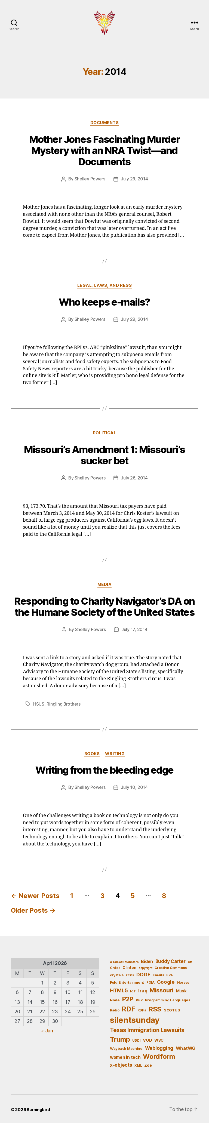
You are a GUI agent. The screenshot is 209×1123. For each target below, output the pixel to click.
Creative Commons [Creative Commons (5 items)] (171, 966)
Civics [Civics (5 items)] (115, 966)
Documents (104, 122)
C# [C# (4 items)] (190, 960)
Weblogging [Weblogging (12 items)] (159, 1046)
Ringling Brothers (64, 703)
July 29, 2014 (134, 178)
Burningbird (38, 1107)
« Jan (47, 1029)
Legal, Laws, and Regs (104, 285)
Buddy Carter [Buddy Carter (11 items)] (170, 959)
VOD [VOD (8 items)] (147, 1038)
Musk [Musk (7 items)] (181, 989)
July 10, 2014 (134, 786)
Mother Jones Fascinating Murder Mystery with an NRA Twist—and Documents (104, 150)
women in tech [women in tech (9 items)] (125, 1055)
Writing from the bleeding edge (104, 769)
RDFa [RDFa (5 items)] (141, 1009)
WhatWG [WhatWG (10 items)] (185, 1046)
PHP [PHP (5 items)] (139, 999)
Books (92, 752)
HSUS (38, 703)
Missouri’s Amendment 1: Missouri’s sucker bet (104, 454)
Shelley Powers (90, 178)
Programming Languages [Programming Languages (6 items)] (167, 998)
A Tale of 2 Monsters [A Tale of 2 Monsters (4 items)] (124, 960)
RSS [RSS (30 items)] (155, 1007)
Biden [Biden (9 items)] (147, 959)
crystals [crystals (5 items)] (117, 973)
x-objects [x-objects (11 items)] (121, 1063)
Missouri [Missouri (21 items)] (162, 988)
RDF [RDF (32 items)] (128, 1007)
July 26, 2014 (134, 477)
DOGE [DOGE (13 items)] (143, 973)
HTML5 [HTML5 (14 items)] (119, 989)
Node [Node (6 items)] (115, 998)
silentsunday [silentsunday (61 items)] (134, 1018)
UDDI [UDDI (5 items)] (136, 1039)
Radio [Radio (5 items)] (114, 1009)
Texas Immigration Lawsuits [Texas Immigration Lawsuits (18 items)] (147, 1028)
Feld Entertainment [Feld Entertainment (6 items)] (127, 981)
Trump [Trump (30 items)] (120, 1038)
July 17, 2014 (134, 628)
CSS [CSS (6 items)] (130, 973)
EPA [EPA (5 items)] (169, 973)
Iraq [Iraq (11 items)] (142, 989)
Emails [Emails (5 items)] (158, 973)
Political (104, 432)
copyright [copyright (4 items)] (145, 966)
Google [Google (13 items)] (166, 980)
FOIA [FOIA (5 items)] (150, 981)
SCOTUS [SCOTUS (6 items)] (172, 1008)
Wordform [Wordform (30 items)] (159, 1055)
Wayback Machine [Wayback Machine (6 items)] (126, 1047)
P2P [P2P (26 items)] (127, 998)
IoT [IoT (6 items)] (133, 989)
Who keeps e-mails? (104, 302)
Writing (115, 752)
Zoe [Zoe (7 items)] (148, 1064)
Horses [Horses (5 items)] (183, 981)
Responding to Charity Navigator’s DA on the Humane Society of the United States (104, 605)
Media (104, 583)
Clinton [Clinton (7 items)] (129, 966)
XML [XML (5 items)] (138, 1064)
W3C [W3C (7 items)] (159, 1038)
